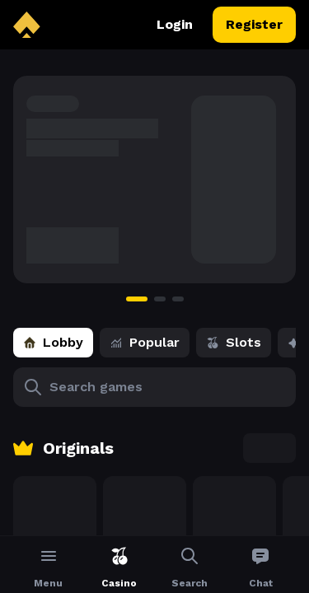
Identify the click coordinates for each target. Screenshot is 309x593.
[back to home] (26, 25)
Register (254, 25)
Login (174, 25)
